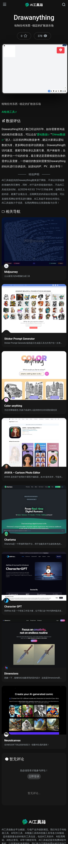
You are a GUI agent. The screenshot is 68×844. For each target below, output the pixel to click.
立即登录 (34, 776)
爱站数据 (42, 134)
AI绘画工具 (8, 111)
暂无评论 (16, 759)
